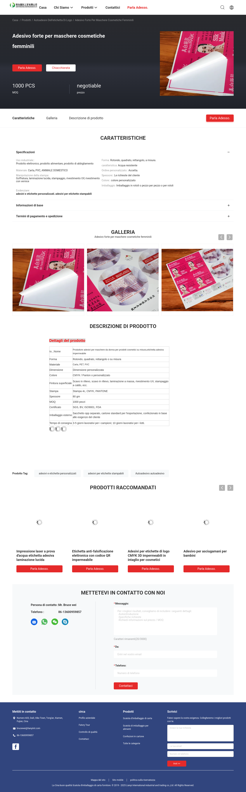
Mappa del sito (98, 780)
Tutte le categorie (131, 743)
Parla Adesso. (27, 68)
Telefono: (120, 665)
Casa (15, 20)
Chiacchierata (61, 68)
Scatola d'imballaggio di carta (137, 718)
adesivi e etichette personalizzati (57, 473)
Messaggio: (122, 603)
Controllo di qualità (88, 732)
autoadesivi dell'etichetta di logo (53, 20)
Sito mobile (117, 780)
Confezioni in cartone (133, 736)
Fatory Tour (84, 725)
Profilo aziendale (87, 718)
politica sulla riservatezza (142, 780)
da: (117, 646)
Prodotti (26, 20)
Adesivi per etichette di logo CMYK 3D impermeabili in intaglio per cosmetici (148, 555)
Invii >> (176, 763)
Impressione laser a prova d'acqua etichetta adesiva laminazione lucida (35, 555)
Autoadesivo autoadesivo (149, 473)
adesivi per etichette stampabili (106, 473)
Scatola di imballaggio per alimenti (135, 727)
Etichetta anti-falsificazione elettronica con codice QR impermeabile (92, 555)
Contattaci (126, 686)
